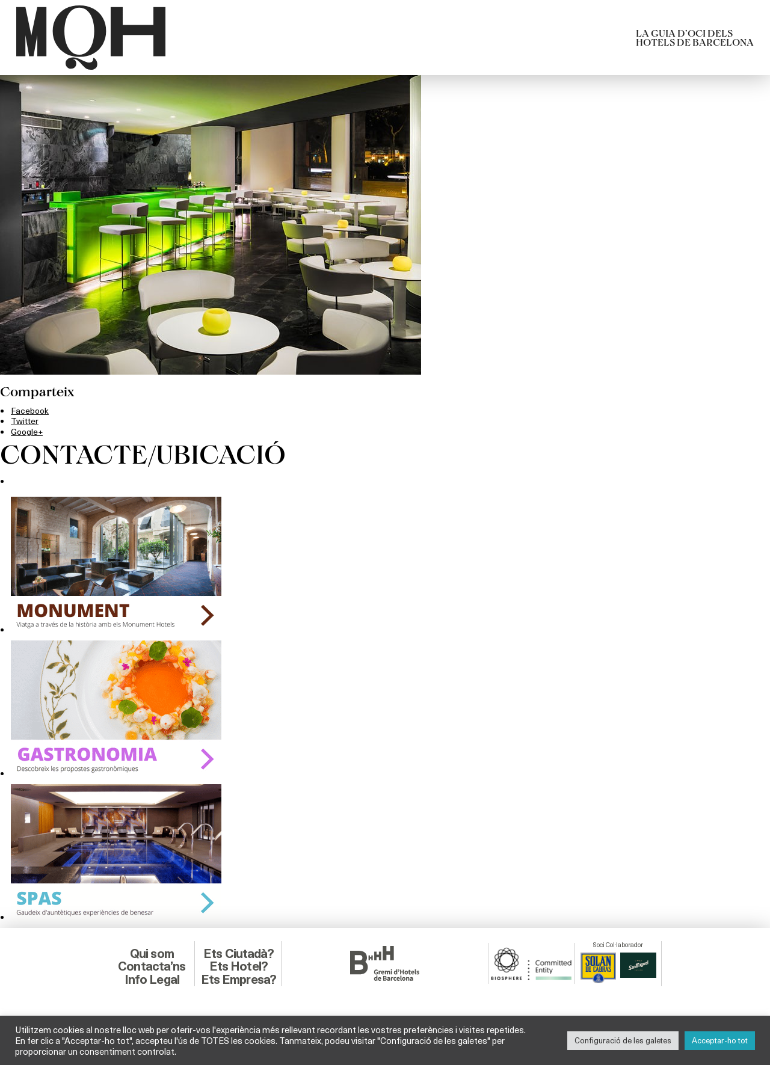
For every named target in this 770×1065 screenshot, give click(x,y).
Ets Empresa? (238, 979)
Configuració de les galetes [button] (622, 1040)
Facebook (31, 410)
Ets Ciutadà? (238, 953)
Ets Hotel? (238, 965)
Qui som (152, 953)
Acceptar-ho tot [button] (720, 1040)
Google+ (27, 431)
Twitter (25, 420)
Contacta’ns (151, 965)
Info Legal (151, 979)
